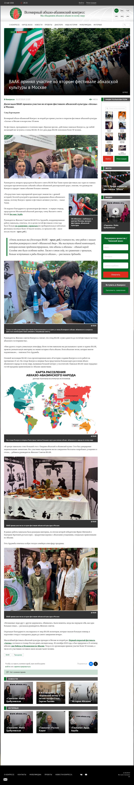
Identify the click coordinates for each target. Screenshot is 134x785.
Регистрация (91, 2)
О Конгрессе (14, 25)
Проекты (48, 25)
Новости (38, 25)
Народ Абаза (27, 25)
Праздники (22, 32)
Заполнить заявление (115, 290)
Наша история (71, 25)
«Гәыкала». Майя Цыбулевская (111, 226)
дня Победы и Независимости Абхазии (27, 673)
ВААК (13, 32)
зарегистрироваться (22, 694)
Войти (81, 2)
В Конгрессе (9, 99)
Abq (122, 16)
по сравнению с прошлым (26, 253)
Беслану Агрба (16, 242)
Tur (127, 11)
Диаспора (58, 25)
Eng (122, 11)
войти (7, 694)
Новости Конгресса (63, 774)
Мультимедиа (85, 25)
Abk (116, 16)
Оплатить (115, 274)
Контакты (22, 774)
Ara (127, 16)
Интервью (98, 25)
